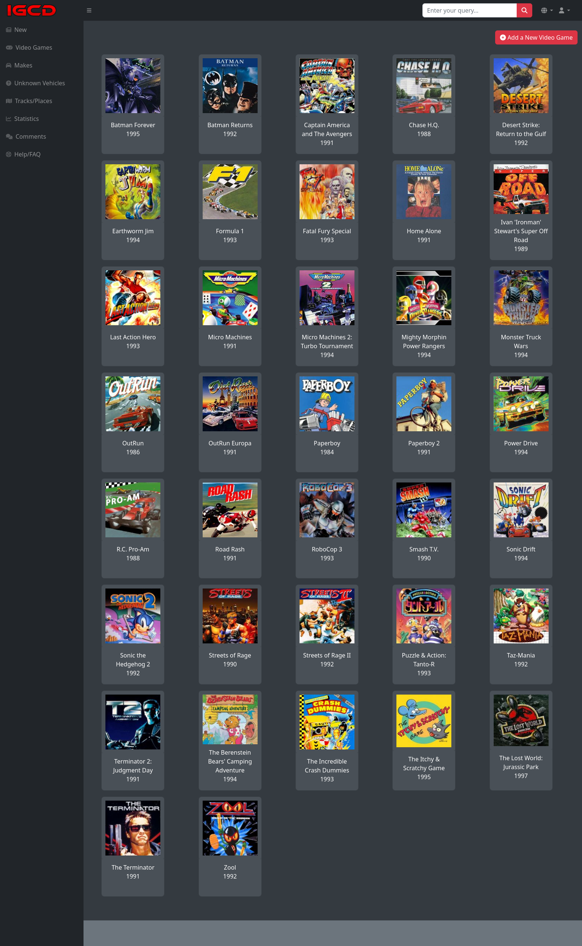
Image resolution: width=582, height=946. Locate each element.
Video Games (29, 47)
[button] (547, 10)
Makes (19, 65)
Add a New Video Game (536, 37)
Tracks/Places (29, 101)
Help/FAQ (23, 154)
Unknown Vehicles (35, 83)
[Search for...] (469, 10)
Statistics (22, 119)
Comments (26, 136)
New (16, 30)
